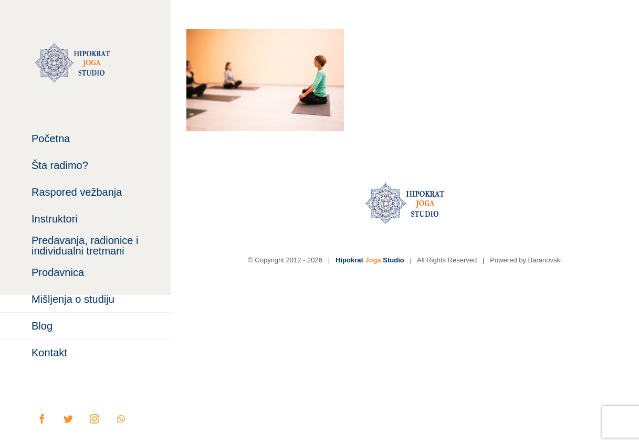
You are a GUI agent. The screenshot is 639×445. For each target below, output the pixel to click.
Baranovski (545, 260)
